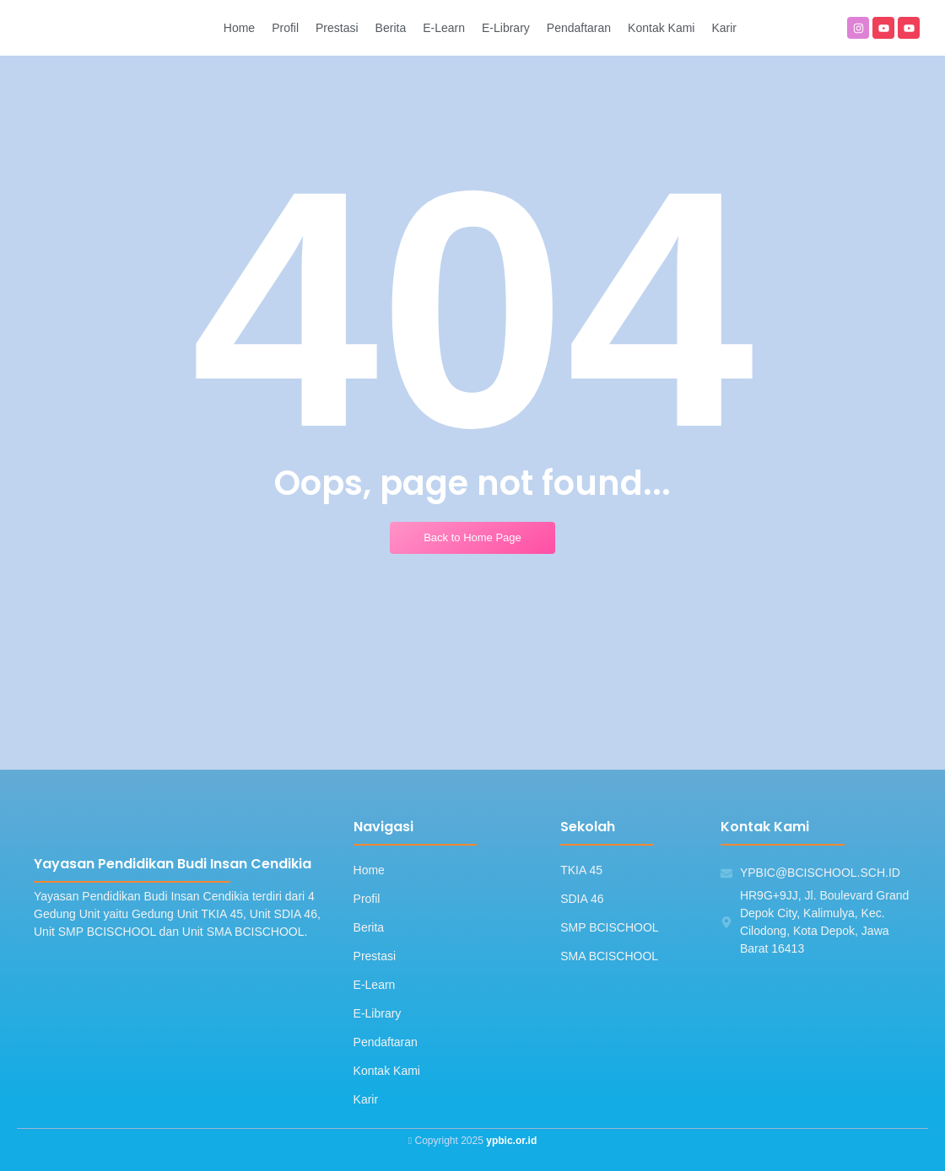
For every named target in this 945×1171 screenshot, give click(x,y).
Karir (366, 1099)
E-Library (378, 1013)
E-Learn (375, 984)
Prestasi (375, 956)
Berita (369, 927)
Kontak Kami (387, 1070)
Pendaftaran (386, 1042)
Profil (367, 898)
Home (369, 870)
